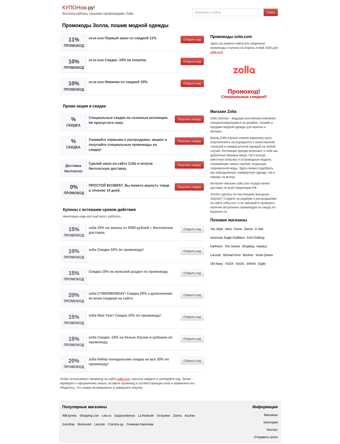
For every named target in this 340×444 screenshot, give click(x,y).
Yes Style (216, 229)
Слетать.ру (116, 424)
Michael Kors (232, 255)
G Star (259, 229)
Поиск (270, 12)
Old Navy (216, 263)
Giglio (262, 263)
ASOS (240, 263)
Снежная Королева (139, 424)
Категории (270, 422)
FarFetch (216, 246)
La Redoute (146, 415)
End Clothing (255, 237)
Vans (228, 229)
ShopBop (248, 246)
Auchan (190, 415)
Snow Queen (264, 255)
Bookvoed (84, 424)
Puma (238, 229)
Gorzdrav (68, 424)
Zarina (248, 229)
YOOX (229, 263)
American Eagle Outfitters (227, 237)
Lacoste (215, 255)
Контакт (272, 429)
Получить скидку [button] (189, 119)
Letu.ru (106, 415)
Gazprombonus (124, 415)
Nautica (262, 246)
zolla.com (123, 379)
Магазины (271, 415)
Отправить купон (266, 437)
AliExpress (69, 415)
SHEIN (251, 263)
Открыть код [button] (192, 39)
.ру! (78, 7)
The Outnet (232, 246)
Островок (163, 415)
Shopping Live (89, 415)
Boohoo (248, 255)
